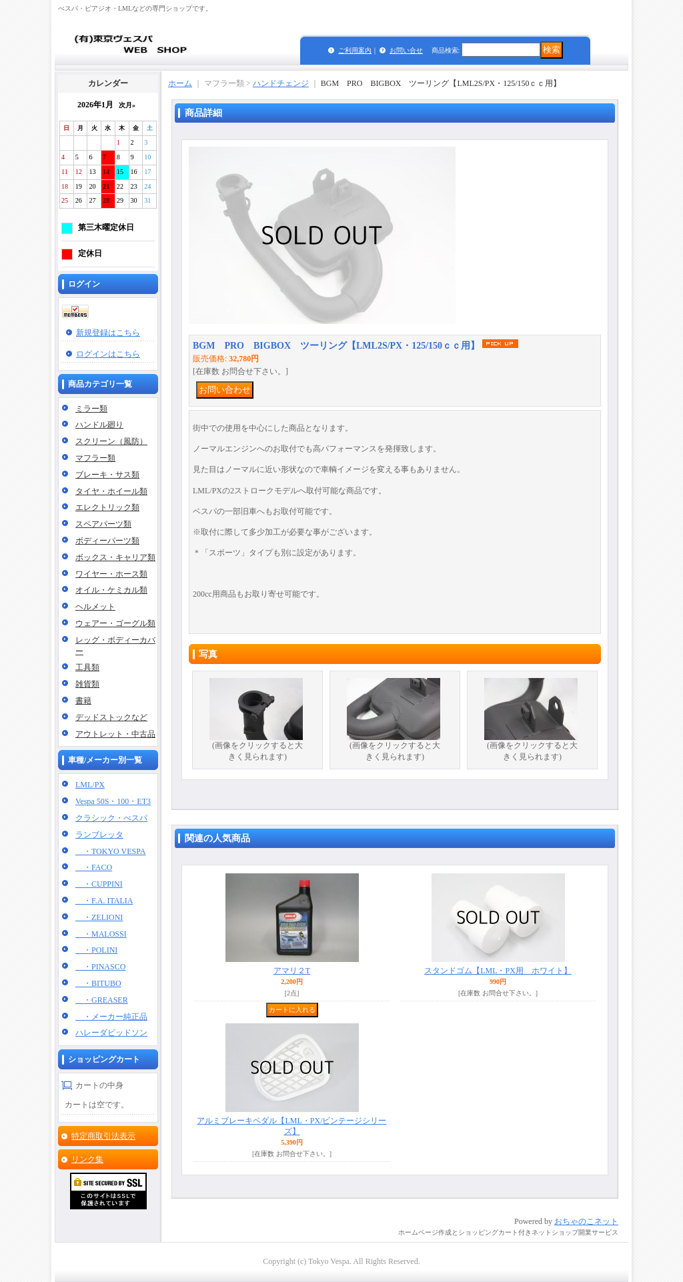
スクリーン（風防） (111, 441)
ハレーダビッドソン (111, 1032)
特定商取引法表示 (103, 1136)
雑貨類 (87, 684)
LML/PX (90, 784)
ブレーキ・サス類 (107, 474)
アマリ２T (291, 970)
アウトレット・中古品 (115, 734)
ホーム (180, 83)
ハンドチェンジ (281, 83)
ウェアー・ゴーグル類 (115, 623)
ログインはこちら (108, 354)
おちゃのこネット (586, 1221)
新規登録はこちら (108, 332)
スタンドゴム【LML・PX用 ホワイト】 (498, 970)
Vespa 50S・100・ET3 (113, 801)
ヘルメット (95, 606)
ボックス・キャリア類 (115, 557)
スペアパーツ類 (103, 524)
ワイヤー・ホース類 (111, 574)
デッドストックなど (111, 717)
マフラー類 (95, 458)
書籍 (83, 700)
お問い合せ (406, 50)
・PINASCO (100, 966)
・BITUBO (98, 983)
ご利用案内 (355, 50)
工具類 (87, 667)
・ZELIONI (99, 917)
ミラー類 (91, 408)
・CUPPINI (99, 884)
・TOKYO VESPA (110, 851)
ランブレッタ (99, 834)
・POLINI (96, 950)
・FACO (93, 867)
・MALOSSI (101, 934)
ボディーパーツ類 (107, 540)
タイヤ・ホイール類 (111, 491)
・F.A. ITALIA (104, 900)
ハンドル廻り (99, 424)
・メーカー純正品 (111, 1016)
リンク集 (87, 1159)
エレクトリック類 (107, 507)
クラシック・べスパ (111, 818)
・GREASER (101, 1000)
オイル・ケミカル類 (111, 590)
